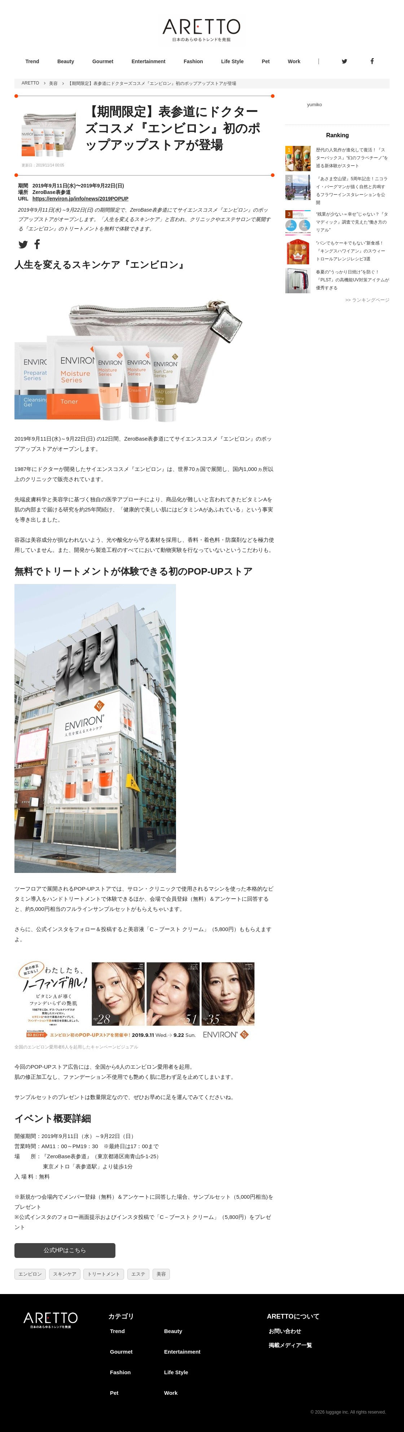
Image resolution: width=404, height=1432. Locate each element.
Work (294, 61)
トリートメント (103, 1274)
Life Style (232, 61)
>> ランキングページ (367, 300)
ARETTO (30, 83)
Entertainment (149, 61)
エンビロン (30, 1274)
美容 (53, 83)
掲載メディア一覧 (290, 1345)
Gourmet (102, 61)
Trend (32, 61)
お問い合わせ (285, 1331)
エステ (138, 1274)
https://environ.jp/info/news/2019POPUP (80, 199)
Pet (266, 61)
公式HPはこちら (65, 1250)
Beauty (65, 61)
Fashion (193, 61)
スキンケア (64, 1274)
